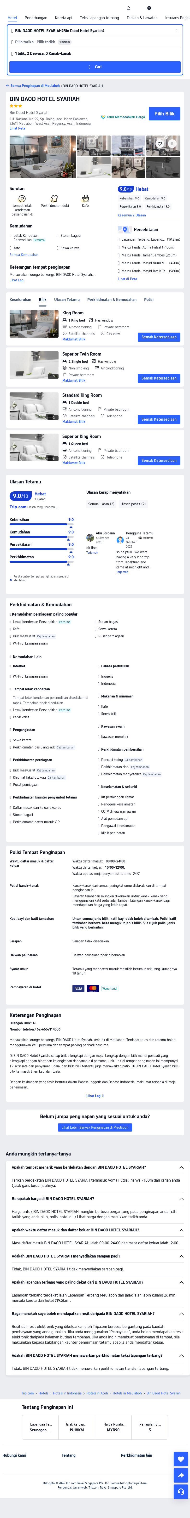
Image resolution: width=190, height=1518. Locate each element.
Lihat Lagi (17, 280)
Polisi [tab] (149, 299)
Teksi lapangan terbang (99, 18)
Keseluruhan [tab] (20, 299)
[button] (139, 8)
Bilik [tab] (43, 299)
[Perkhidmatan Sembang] (181, 1491)
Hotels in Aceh (97, 1393)
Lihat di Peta (127, 279)
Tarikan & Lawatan (142, 18)
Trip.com (27, 1393)
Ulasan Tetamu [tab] (67, 299)
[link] (129, 8)
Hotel (12, 18)
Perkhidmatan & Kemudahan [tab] (112, 299)
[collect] (181, 1459)
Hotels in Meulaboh (127, 1393)
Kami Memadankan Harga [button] (126, 117)
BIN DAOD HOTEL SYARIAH (45, 99)
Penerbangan (36, 18)
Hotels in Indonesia (67, 1393)
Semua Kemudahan (24, 255)
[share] (181, 1475)
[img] (43, 157)
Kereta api (63, 18)
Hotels (43, 1393)
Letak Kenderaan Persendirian (35, 622)
